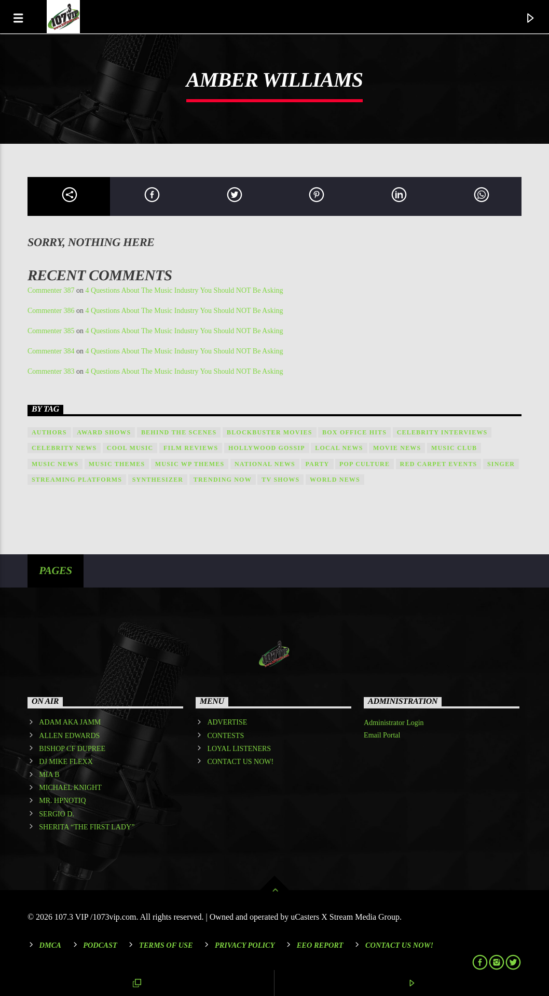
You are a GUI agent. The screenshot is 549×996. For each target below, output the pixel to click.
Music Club (454, 448)
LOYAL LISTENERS (239, 749)
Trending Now (223, 479)
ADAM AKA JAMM (70, 722)
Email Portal (382, 735)
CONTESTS (225, 736)
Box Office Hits (354, 432)
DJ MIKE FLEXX (65, 762)
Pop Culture (364, 464)
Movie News (397, 448)
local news (339, 448)
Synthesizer (158, 479)
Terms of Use (166, 945)
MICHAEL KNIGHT (70, 788)
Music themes (117, 464)
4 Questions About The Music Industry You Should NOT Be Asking (184, 290)
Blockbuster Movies (269, 432)
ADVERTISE (227, 722)
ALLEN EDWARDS (69, 736)
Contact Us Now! (399, 945)
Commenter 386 (51, 311)
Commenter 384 (51, 351)
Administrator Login (394, 723)
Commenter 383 (51, 371)
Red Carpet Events (438, 464)
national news (265, 464)
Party (317, 464)
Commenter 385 (51, 331)
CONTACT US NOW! (240, 762)
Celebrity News (64, 448)
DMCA (50, 945)
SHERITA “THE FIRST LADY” (86, 827)
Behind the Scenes (179, 432)
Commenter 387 (51, 290)
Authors (49, 432)
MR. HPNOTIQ (62, 800)
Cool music (130, 448)
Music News (55, 464)
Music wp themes (190, 464)
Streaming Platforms (77, 479)
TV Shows (280, 479)
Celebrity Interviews (442, 432)
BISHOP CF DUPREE (72, 749)
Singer (501, 464)
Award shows (104, 432)
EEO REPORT (320, 945)
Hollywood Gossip (266, 448)
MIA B (49, 775)
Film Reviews (190, 448)
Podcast (100, 945)
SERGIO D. (56, 814)
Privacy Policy (245, 945)
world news (335, 479)
